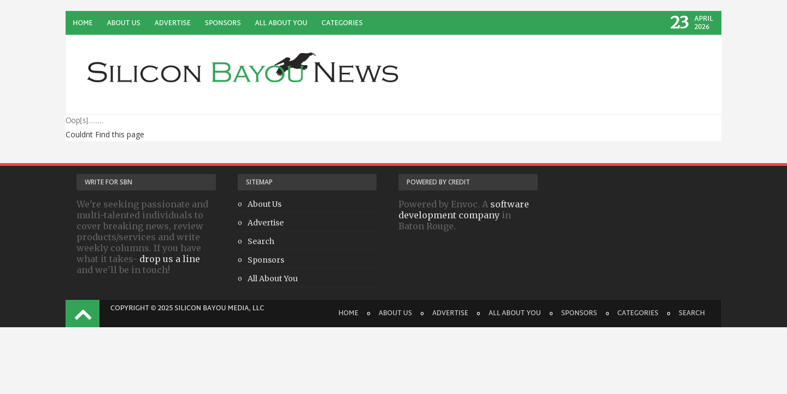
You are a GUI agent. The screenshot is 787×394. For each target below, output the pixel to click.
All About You (281, 24)
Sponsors (223, 24)
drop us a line (169, 258)
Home (83, 24)
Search (261, 241)
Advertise (173, 24)
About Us (123, 24)
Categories (341, 24)
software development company (463, 210)
